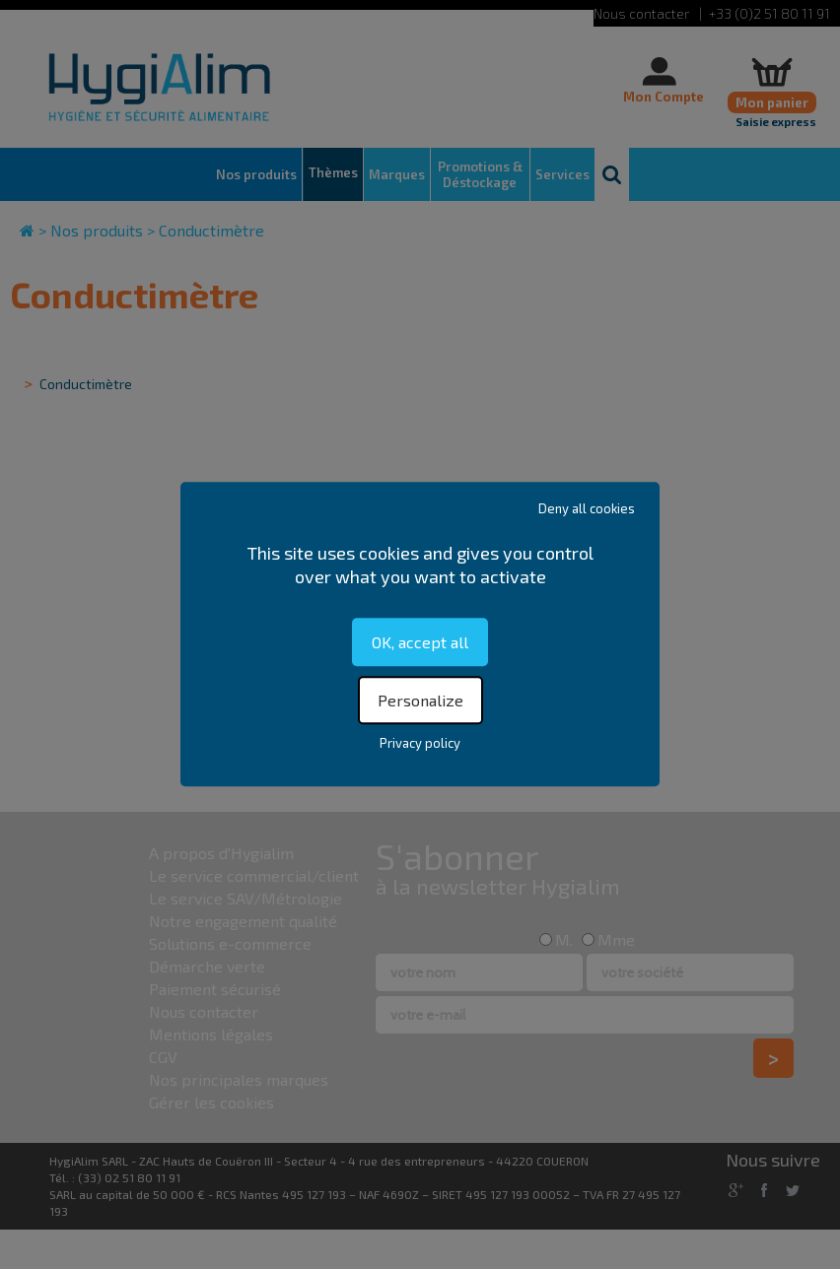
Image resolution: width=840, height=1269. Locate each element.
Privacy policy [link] (420, 744)
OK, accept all (420, 642)
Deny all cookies (586, 508)
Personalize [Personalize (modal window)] (420, 701)
